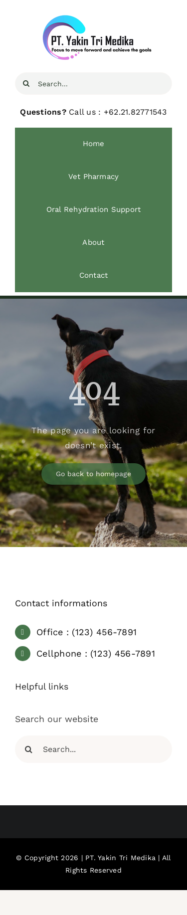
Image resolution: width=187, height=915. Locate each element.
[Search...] (93, 83)
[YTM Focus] (93, 19)
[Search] (26, 83)
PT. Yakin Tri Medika (120, 858)
